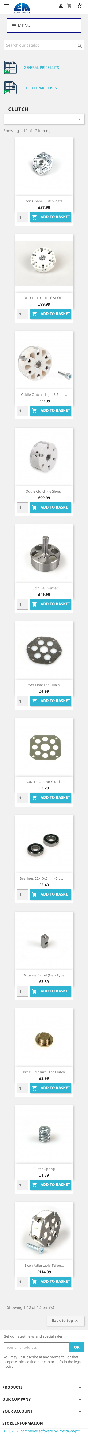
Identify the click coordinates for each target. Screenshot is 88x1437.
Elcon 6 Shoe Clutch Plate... (44, 201)
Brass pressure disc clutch (44, 1072)
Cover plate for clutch (44, 781)
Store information (22, 1423)
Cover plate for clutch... (44, 685)
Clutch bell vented (44, 588)
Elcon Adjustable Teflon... (44, 1265)
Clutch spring (44, 1168)
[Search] (44, 45)
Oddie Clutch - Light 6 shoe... (44, 394)
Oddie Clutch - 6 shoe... (44, 491)
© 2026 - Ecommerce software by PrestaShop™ (42, 1431)
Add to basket (51, 217)
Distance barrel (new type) (44, 975)
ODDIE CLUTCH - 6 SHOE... (44, 297)
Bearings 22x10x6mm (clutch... (44, 878)
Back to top (66, 1321)
